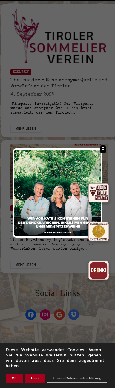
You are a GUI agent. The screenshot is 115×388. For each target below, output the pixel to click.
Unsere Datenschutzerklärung (77, 378)
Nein (35, 378)
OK (14, 378)
